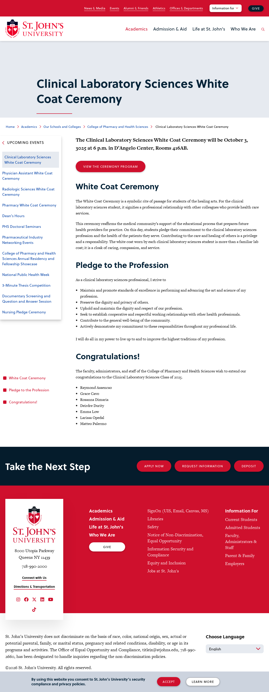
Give (256, 8)
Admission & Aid (170, 28)
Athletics (159, 8)
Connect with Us (34, 577)
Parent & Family (240, 556)
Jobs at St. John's (163, 571)
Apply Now (154, 466)
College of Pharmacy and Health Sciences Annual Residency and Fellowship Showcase (29, 258)
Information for (223, 8)
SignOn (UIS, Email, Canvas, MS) (178, 511)
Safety (153, 527)
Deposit (249, 466)
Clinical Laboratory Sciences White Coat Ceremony (27, 159)
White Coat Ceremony (27, 377)
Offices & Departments (186, 8)
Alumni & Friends (136, 8)
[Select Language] (235, 648)
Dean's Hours (13, 215)
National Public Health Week (25, 274)
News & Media (94, 8)
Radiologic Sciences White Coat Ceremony (28, 191)
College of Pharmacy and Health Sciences (117, 126)
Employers (234, 564)
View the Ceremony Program (110, 166)
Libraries (155, 519)
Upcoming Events (25, 142)
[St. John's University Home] (34, 28)
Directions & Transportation (34, 586)
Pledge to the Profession (29, 389)
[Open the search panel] (262, 32)
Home (10, 126)
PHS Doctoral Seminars (21, 226)
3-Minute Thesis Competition (26, 285)
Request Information (202, 466)
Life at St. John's (208, 28)
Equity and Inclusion (166, 563)
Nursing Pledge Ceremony (24, 311)
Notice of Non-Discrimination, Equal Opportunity (175, 538)
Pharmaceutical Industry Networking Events (22, 240)
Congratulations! (23, 401)
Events (114, 8)
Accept (169, 681)
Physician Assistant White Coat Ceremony (27, 175)
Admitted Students (242, 528)
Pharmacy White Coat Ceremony (29, 205)
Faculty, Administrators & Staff (241, 542)
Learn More (203, 681)
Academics (136, 28)
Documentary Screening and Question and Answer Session (26, 298)
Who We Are (243, 28)
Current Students (241, 519)
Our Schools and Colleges (62, 126)
